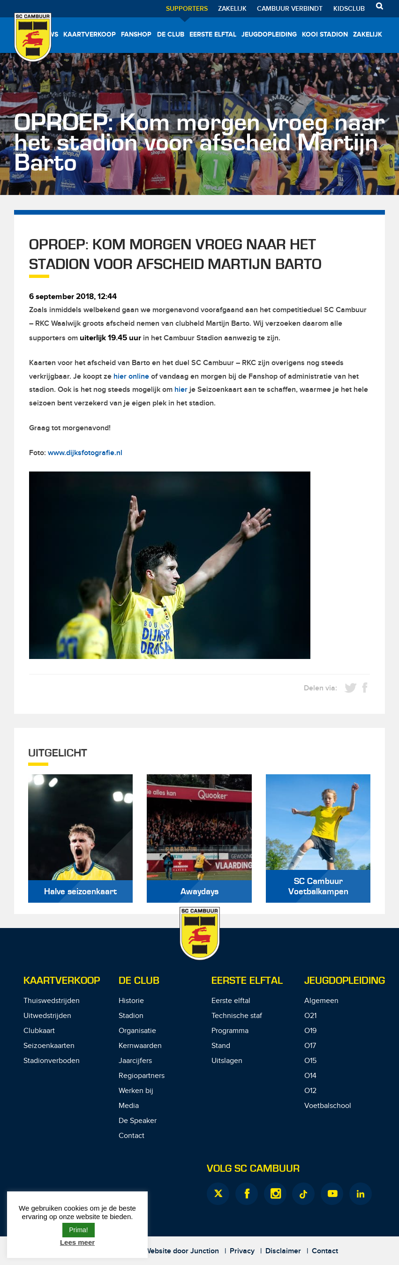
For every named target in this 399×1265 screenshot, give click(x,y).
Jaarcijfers (135, 1060)
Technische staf (236, 1015)
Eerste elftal (212, 34)
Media (129, 1105)
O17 (310, 1045)
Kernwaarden (140, 1045)
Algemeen (321, 1000)
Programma (229, 1030)
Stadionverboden (51, 1060)
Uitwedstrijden (47, 1015)
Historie (131, 1000)
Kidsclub (349, 9)
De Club (170, 34)
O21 (310, 1015)
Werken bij (136, 1090)
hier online (131, 376)
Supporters (187, 9)
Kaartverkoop (89, 34)
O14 (310, 1075)
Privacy (242, 1251)
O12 (310, 1090)
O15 (310, 1060)
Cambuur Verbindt (290, 9)
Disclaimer (283, 1251)
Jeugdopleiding (269, 34)
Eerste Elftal (247, 981)
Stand (220, 1045)
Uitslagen (226, 1060)
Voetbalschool (327, 1105)
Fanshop (136, 34)
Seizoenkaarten (49, 1045)
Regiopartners (142, 1075)
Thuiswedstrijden (51, 1000)
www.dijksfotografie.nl (85, 453)
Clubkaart (39, 1030)
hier (181, 389)
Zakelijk (232, 9)
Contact (131, 1135)
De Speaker (138, 1120)
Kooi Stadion (325, 34)
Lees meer (77, 1242)
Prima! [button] (78, 1230)
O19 (310, 1030)
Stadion (131, 1015)
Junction (204, 1251)
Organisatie (137, 1030)
